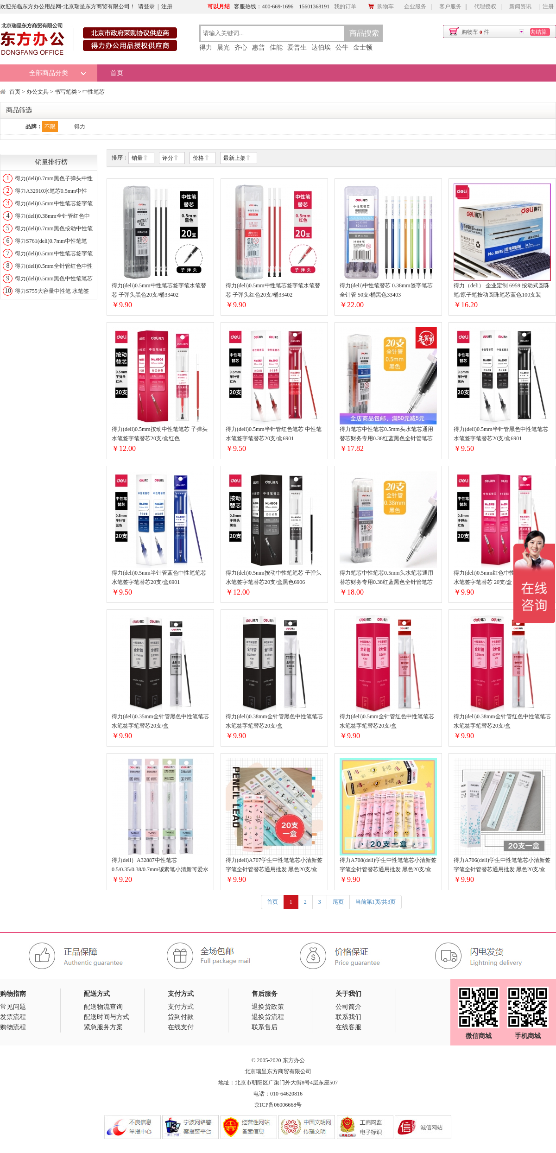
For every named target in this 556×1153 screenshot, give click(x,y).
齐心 (240, 47)
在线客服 (348, 1027)
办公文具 (37, 92)
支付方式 (181, 1006)
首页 (116, 73)
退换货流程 (268, 1017)
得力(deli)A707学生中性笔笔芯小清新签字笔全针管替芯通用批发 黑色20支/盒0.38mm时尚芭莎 (274, 865)
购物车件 (475, 32)
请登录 (146, 6)
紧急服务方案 (103, 1027)
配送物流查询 (103, 1006)
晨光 (223, 47)
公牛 (341, 47)
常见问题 (13, 1006)
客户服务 (450, 6)
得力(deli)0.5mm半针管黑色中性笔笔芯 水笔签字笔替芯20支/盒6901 (501, 434)
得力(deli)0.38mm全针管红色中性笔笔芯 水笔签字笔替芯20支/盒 (502, 721)
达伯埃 (321, 47)
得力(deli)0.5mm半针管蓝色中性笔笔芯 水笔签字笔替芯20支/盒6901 (159, 577)
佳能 (276, 47)
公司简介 (348, 1006)
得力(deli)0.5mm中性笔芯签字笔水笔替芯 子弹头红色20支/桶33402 (273, 290)
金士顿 (363, 47)
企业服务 (415, 6)
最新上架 (237, 158)
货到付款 (181, 1017)
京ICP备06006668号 (278, 1105)
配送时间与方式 (106, 1017)
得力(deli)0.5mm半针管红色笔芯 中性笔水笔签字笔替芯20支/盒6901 (274, 434)
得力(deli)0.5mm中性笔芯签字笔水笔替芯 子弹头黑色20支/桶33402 (159, 290)
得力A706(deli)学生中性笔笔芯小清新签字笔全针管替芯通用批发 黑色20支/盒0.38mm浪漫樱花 (502, 865)
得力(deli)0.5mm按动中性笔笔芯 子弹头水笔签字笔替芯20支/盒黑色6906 (274, 577)
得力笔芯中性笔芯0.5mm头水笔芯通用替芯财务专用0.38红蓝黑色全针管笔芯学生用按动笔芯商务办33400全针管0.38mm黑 (386, 578)
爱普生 (297, 47)
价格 (201, 158)
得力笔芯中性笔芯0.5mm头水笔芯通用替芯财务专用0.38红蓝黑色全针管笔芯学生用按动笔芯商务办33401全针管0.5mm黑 (386, 434)
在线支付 (181, 1027)
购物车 (380, 6)
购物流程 (13, 1027)
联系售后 (265, 1027)
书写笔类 (66, 92)
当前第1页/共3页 (375, 902)
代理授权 (485, 6)
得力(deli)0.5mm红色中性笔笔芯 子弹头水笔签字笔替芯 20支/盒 (502, 577)
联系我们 (348, 1017)
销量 (140, 158)
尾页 (338, 902)
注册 (166, 6)
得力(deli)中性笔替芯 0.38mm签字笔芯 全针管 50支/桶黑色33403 (386, 290)
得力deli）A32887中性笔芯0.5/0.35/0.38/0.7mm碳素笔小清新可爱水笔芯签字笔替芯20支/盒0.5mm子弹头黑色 (160, 865)
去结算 (538, 32)
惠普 (258, 47)
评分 (170, 158)
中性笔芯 (93, 92)
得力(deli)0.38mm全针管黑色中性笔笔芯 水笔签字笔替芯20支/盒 (274, 721)
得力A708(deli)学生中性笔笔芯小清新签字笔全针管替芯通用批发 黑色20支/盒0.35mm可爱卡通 (388, 865)
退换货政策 (268, 1006)
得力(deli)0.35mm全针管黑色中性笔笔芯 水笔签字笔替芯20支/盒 (160, 721)
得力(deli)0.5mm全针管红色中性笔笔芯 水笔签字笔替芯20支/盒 (387, 721)
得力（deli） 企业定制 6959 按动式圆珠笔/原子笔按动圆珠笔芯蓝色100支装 (502, 290)
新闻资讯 (520, 6)
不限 (50, 126)
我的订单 (345, 6)
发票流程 (13, 1017)
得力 (205, 47)
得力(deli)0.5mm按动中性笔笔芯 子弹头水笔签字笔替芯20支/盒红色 (160, 434)
